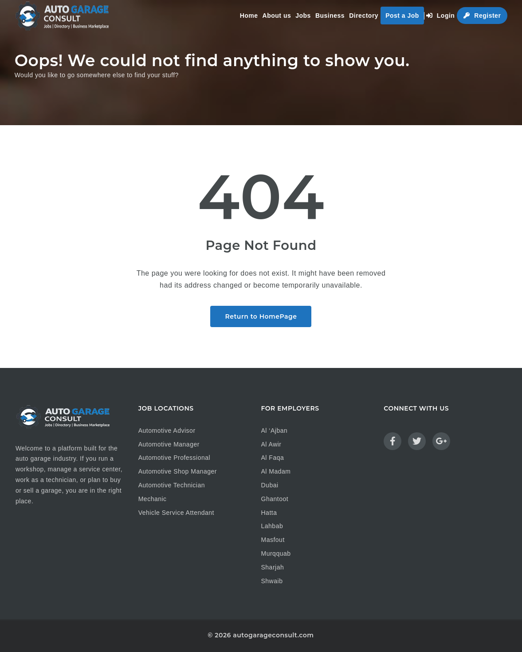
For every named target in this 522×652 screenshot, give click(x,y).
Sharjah (272, 567)
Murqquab (276, 553)
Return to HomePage (261, 316)
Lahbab (272, 526)
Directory (363, 15)
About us (277, 15)
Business (330, 15)
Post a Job (402, 15)
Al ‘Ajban (274, 430)
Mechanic (152, 498)
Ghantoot (275, 498)
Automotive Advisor (167, 430)
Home (249, 15)
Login (440, 15)
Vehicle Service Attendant (176, 512)
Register (482, 15)
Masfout (273, 539)
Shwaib (272, 581)
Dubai (270, 485)
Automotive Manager (169, 444)
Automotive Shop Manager (177, 471)
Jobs (303, 15)
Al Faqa (272, 457)
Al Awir (271, 444)
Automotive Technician (171, 485)
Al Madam (276, 471)
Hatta (269, 512)
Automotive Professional (174, 457)
